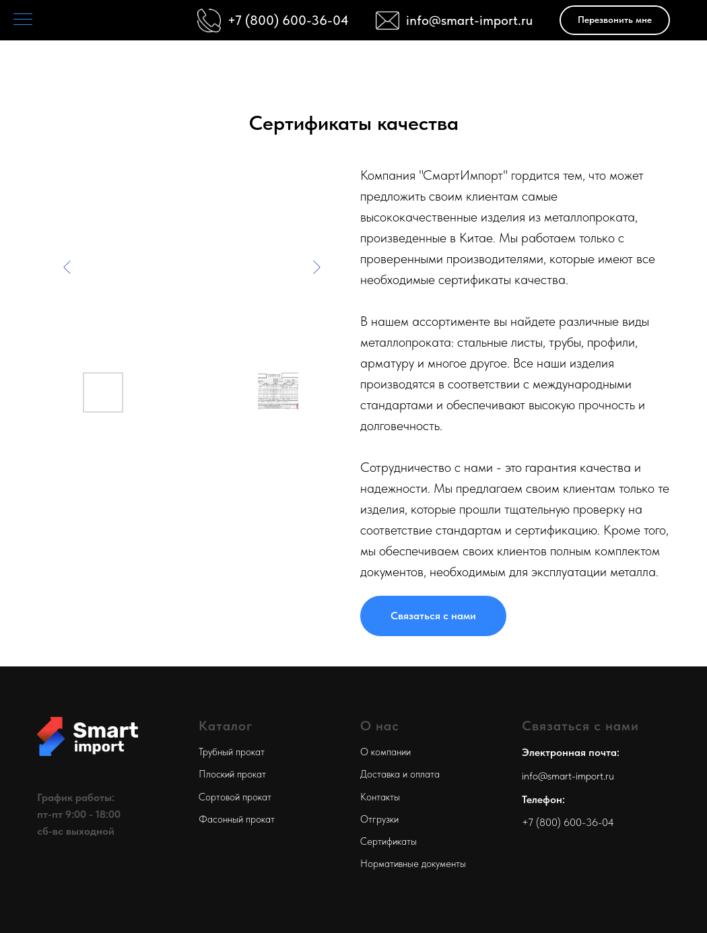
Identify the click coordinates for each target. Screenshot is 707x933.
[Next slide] (316, 267)
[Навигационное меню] (22, 20)
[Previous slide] (67, 267)
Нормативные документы (413, 864)
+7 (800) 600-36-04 (568, 822)
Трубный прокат (232, 752)
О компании (385, 752)
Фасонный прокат (237, 819)
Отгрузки (379, 819)
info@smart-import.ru (469, 20)
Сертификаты (388, 841)
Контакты (380, 797)
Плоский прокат (232, 774)
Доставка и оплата (400, 774)
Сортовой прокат (235, 797)
